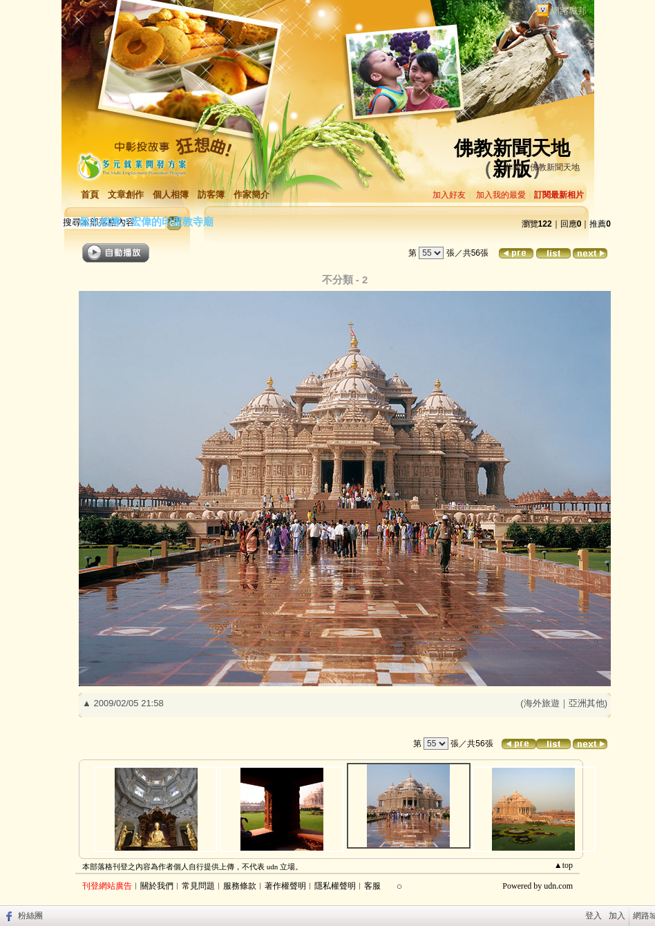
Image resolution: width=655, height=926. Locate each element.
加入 (617, 915)
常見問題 (198, 886)
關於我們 (156, 886)
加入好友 (449, 195)
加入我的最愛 (501, 195)
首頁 (90, 194)
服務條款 (239, 886)
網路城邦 (569, 11)
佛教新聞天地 (512, 148)
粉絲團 (30, 915)
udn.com (558, 886)
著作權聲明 (285, 886)
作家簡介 (251, 194)
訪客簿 (211, 194)
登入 (593, 915)
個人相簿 (171, 194)
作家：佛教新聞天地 (542, 167)
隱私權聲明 (335, 886)
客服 (372, 886)
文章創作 (126, 194)
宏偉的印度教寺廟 (172, 221)
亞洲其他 (587, 703)
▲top (563, 865)
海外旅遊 (542, 703)
